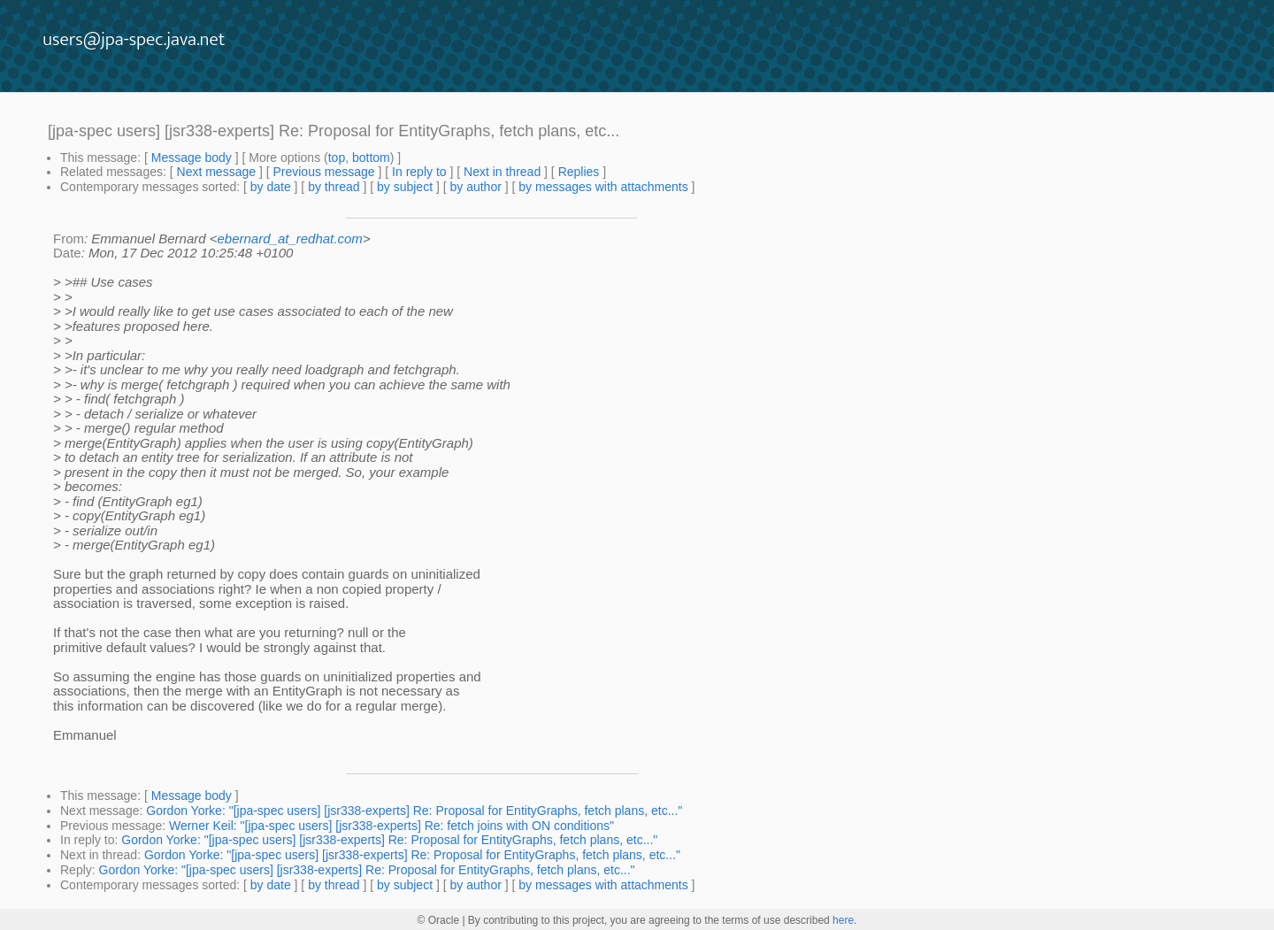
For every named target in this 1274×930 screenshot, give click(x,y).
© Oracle (439, 920)
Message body (191, 157)
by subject (405, 187)
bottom (371, 157)
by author (475, 187)
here (843, 920)
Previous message (323, 172)
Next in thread (502, 172)
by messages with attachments (602, 187)
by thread (333, 187)
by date (270, 187)
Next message (216, 172)
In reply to (419, 172)
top (336, 157)
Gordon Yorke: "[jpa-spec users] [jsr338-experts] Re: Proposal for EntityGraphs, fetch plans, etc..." (414, 810)
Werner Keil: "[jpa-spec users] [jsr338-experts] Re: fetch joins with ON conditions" (391, 826)
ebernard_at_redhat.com (290, 238)
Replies (579, 172)
